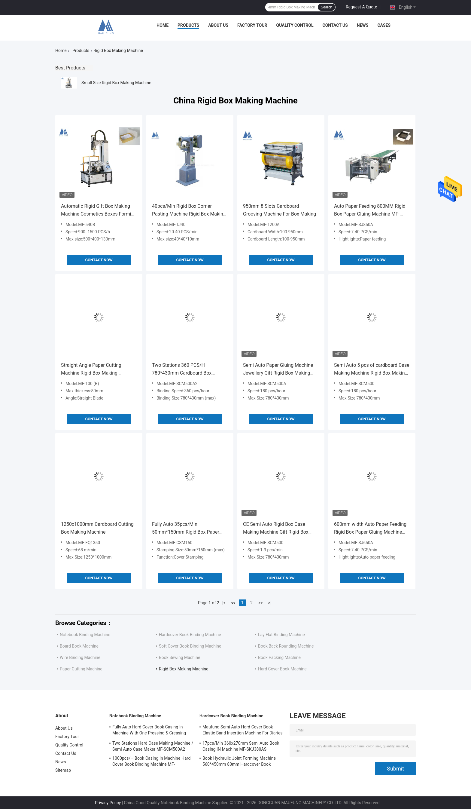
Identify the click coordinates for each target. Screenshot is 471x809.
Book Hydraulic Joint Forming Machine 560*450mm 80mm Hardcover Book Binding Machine (239, 762)
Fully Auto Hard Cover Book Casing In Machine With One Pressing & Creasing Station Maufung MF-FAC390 (149, 731)
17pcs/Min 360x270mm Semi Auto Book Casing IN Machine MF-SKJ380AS (240, 746)
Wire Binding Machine (80, 657)
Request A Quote (361, 7)
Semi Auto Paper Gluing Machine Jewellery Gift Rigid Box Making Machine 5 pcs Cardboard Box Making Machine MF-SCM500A (278, 369)
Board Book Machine (79, 646)
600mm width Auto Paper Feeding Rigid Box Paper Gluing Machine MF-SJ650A (370, 528)
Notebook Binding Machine (85, 634)
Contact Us (335, 25)
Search (326, 7)
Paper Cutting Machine (81, 669)
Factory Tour (252, 25)
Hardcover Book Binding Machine (190, 634)
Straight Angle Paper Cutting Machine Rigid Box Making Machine (91, 369)
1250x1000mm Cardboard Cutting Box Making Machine (97, 528)
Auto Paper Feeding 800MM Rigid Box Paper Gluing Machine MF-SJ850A (370, 210)
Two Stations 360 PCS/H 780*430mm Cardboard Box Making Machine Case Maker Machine (183, 369)
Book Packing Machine (279, 657)
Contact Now (98, 260)
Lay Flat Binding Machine (281, 634)
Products (188, 25)
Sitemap (63, 770)
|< (224, 602)
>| (270, 602)
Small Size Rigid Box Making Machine (116, 82)
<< (233, 602)
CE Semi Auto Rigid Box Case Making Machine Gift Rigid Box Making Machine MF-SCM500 (275, 528)
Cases (383, 25)
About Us (218, 25)
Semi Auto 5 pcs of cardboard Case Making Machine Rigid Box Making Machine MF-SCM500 (371, 369)
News (363, 25)
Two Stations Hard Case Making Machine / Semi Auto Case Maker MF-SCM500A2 (152, 746)
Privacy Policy (108, 802)
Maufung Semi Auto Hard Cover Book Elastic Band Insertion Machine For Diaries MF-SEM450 (242, 731)
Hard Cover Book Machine (282, 669)
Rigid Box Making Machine (183, 669)
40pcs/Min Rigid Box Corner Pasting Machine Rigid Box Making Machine (189, 210)
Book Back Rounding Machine (286, 646)
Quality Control (295, 25)
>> (260, 602)
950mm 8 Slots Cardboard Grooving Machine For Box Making (279, 210)
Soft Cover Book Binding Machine (190, 646)
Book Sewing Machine (179, 657)
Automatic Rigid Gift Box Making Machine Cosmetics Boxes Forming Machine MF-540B (98, 210)
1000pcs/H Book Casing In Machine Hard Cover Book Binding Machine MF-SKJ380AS (151, 762)
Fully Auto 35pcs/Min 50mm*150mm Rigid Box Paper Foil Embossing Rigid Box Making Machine (187, 528)
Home (162, 25)
